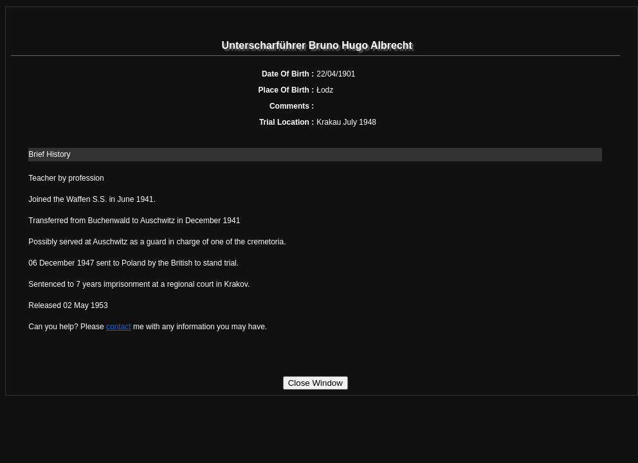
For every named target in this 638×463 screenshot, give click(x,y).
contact (118, 326)
